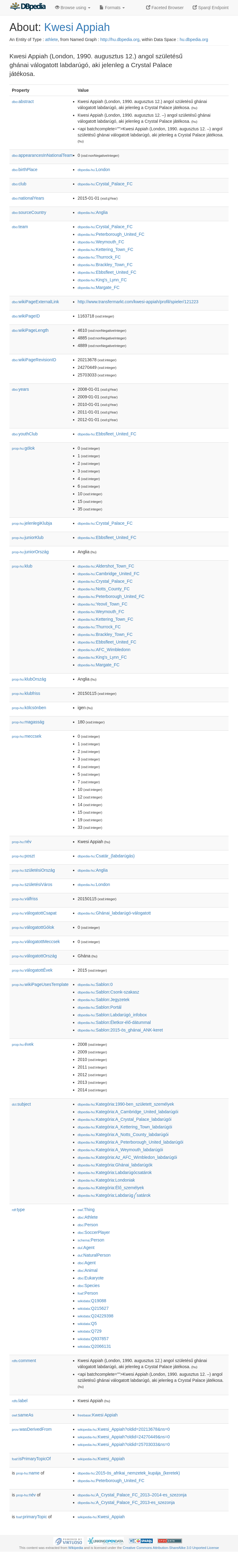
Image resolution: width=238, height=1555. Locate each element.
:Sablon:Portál (99, 1007)
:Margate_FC (99, 287)
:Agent (86, 1247)
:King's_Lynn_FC (102, 279)
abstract (23, 101)
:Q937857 (93, 1338)
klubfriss (26, 693)
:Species (89, 1285)
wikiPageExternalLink (35, 301)
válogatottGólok (33, 927)
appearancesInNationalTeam (42, 155)
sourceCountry (29, 212)
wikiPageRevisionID (34, 359)
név (21, 841)
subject (21, 1104)
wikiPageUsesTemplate (40, 984)
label (19, 1400)
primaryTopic (31, 1516)
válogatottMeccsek (36, 941)
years (20, 389)
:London (94, 169)
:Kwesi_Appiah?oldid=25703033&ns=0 (124, 1444)
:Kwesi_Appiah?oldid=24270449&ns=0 (124, 1436)
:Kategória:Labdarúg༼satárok (114, 1195)
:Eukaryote (91, 1277)
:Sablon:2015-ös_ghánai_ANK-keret (120, 1030)
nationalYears (28, 198)
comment (24, 1360)
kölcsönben (29, 707)
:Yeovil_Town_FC (103, 604)
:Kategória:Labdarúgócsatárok (115, 1172)
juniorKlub (28, 537)
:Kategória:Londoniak (106, 1180)
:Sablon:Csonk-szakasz (108, 992)
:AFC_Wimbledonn (104, 649)
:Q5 (87, 1323)
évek (22, 1044)
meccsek (26, 736)
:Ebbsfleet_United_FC (107, 272)
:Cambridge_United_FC (108, 573)
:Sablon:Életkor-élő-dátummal (114, 1022)
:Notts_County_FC (104, 588)
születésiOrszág (33, 870)
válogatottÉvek (32, 970)
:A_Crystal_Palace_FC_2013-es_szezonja (126, 1502)
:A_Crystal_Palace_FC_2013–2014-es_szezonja (132, 1494)
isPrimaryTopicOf (31, 1458)
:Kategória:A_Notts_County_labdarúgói (123, 1134)
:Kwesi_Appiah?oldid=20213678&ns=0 (124, 1429)
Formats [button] (112, 7)
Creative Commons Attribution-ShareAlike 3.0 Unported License (171, 1548)
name (28, 1473)
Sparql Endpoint (211, 7)
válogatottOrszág (34, 955)
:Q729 (90, 1331)
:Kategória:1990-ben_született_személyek (126, 1104)
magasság (28, 721)
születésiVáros (32, 884)
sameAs (22, 1415)
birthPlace (24, 169)
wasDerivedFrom (32, 1429)
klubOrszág (29, 679)
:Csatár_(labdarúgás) (106, 855)
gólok (23, 448)
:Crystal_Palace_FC (105, 183)
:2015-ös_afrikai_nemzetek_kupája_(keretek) (129, 1473)
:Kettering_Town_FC (105, 249)
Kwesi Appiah (77, 27)
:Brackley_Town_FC (105, 264)
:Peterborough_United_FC (111, 234)
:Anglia (93, 212)
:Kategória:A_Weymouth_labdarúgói (120, 1149)
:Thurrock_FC (99, 257)
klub (22, 566)
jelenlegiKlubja (32, 523)
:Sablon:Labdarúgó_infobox (112, 1014)
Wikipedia (75, 1548)
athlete (51, 39)
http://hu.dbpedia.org (119, 39)
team (20, 226)
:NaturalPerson (94, 1255)
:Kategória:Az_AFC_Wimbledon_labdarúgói (127, 1157)
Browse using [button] (72, 7)
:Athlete (88, 1217)
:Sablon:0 (95, 984)
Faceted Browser (165, 7)
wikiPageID (26, 316)
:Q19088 (92, 1300)
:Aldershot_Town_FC (106, 566)
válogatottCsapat (34, 913)
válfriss (25, 898)
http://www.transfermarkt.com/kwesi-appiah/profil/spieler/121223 (138, 301)
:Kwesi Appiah (98, 1415)
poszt (23, 855)
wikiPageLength (30, 330)
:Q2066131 (94, 1346)
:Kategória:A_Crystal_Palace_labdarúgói (124, 1119)
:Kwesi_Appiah (101, 1458)
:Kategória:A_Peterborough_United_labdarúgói (130, 1142)
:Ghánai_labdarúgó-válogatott (114, 913)
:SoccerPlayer (94, 1232)
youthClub (25, 433)
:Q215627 (93, 1308)
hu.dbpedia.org (194, 39)
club (19, 183)
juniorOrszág (30, 551)
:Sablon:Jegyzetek (103, 999)
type (18, 1209)
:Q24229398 (96, 1315)
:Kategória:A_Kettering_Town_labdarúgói (125, 1126)
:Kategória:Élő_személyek (111, 1187)
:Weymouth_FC (101, 241)
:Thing (86, 1209)
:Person (88, 1224)
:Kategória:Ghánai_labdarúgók (115, 1164)
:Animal (87, 1270)
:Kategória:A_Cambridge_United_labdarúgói (128, 1111)
